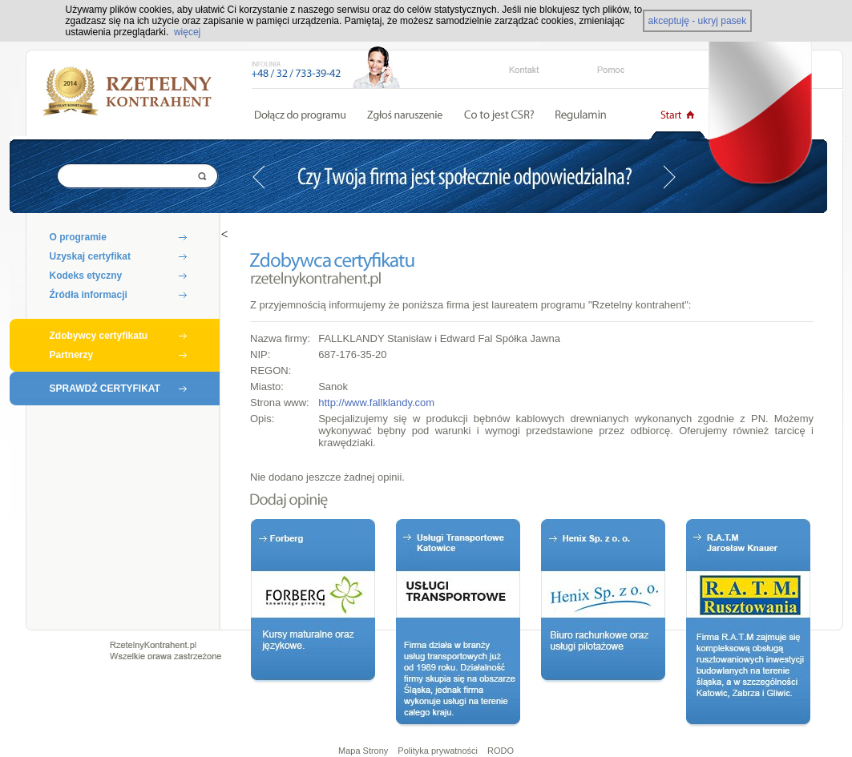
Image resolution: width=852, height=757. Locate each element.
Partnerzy (72, 354)
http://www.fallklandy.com (376, 403)
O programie (78, 237)
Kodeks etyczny (86, 275)
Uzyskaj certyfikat (90, 256)
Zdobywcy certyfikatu (99, 335)
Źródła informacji (88, 294)
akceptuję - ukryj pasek (697, 20)
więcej (187, 32)
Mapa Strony (363, 750)
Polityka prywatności (438, 750)
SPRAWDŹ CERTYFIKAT (105, 388)
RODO (500, 750)
